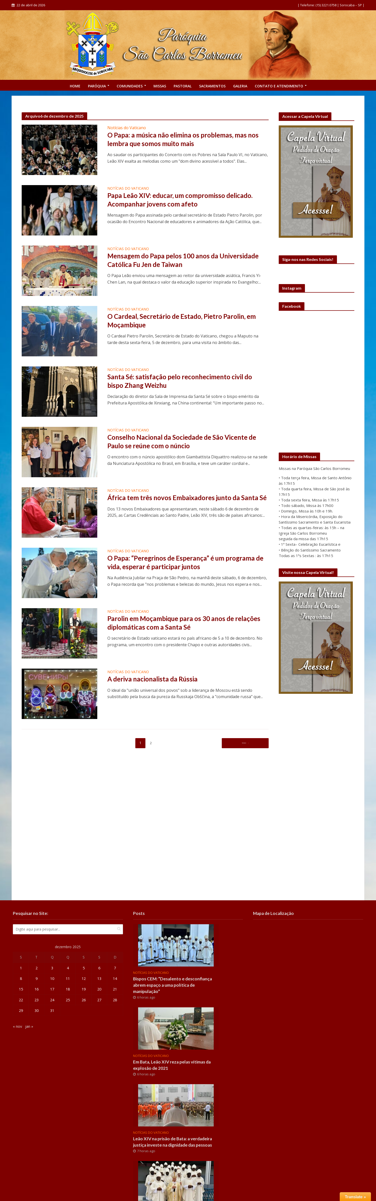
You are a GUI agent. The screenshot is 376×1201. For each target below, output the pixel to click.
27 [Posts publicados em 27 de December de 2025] (99, 1000)
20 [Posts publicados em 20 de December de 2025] (99, 989)
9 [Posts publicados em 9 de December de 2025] (36, 978)
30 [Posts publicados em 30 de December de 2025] (36, 1011)
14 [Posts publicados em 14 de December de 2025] (115, 978)
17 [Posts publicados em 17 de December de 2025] (52, 989)
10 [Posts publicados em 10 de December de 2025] (52, 978)
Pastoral (183, 86)
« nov (17, 1027)
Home (75, 86)
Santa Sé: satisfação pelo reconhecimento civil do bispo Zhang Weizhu (185, 382)
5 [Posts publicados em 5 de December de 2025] (83, 968)
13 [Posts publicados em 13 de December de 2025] (99, 978)
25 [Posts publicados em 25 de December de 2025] (68, 1000)
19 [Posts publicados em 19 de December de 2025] (83, 989)
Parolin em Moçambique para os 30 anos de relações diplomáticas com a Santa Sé (175, 623)
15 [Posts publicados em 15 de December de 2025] (21, 989)
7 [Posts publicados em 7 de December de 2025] (115, 968)
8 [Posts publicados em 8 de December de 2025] (21, 978)
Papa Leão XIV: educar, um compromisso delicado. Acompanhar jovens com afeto (186, 200)
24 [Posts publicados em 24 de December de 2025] (52, 1000)
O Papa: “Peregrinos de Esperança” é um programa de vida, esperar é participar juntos (187, 563)
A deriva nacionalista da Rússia (156, 679)
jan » (29, 1027)
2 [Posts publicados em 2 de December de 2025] (36, 968)
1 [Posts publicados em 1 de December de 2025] (21, 968)
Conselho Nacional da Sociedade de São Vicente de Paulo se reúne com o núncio (183, 442)
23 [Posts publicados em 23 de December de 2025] (36, 1000)
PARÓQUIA (97, 86)
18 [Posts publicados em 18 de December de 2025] (68, 989)
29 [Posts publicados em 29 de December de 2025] (21, 1011)
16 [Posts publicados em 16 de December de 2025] (36, 989)
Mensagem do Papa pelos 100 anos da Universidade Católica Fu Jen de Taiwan (170, 261)
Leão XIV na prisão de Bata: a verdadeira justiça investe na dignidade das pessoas (175, 1148)
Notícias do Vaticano (126, 127)
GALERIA (240, 86)
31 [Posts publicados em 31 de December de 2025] (52, 1011)
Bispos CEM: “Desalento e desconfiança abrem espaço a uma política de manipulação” (175, 985)
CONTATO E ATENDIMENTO (279, 86)
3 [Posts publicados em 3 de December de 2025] (52, 968)
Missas (159, 86)
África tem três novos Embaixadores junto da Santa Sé (178, 502)
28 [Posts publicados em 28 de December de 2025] (115, 1000)
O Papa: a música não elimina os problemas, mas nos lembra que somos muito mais (182, 140)
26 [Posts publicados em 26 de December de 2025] (83, 1000)
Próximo (243, 742)
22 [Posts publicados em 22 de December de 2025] (21, 1000)
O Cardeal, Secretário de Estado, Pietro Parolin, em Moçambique (188, 321)
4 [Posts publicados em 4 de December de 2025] (68, 968)
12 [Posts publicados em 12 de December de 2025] (83, 978)
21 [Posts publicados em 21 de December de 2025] (115, 989)
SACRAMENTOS (212, 86)
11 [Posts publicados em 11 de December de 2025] (68, 978)
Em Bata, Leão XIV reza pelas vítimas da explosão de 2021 (175, 1066)
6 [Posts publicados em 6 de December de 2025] (99, 968)
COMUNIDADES (130, 86)
